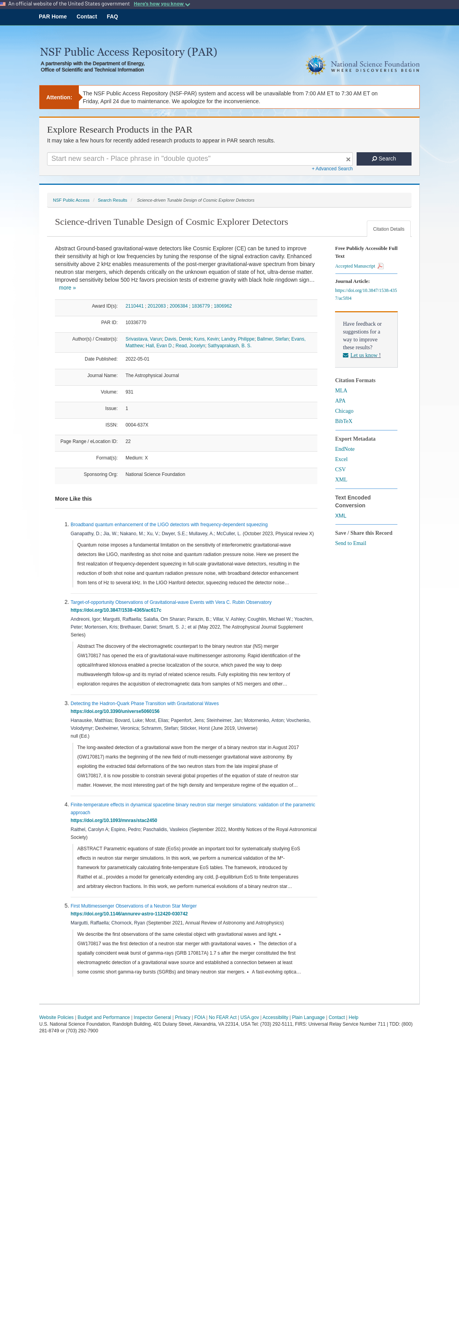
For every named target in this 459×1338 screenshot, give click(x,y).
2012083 (157, 306)
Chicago (344, 411)
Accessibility (275, 1017)
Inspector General (152, 1017)
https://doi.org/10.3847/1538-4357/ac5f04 (366, 294)
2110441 (135, 306)
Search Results (112, 200)
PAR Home (53, 16)
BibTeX (343, 421)
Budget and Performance (104, 1017)
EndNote (345, 449)
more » (67, 287)
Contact (86, 16)
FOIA (199, 1017)
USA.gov (249, 1017)
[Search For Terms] (200, 159)
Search (384, 158)
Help (354, 1017)
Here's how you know (162, 3)
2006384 (178, 306)
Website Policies (56, 1017)
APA (340, 401)
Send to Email (350, 543)
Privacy (182, 1017)
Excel (341, 459)
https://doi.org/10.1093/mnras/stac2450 (115, 820)
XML (341, 480)
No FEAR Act (223, 1017)
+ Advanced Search (332, 168)
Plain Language (308, 1017)
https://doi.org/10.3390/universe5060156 (116, 711)
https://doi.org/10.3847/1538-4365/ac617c (117, 610)
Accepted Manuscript (359, 266)
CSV (340, 469)
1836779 (201, 306)
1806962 (223, 306)
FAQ (112, 16)
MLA (341, 391)
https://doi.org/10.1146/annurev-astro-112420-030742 (130, 914)
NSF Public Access (71, 200)
